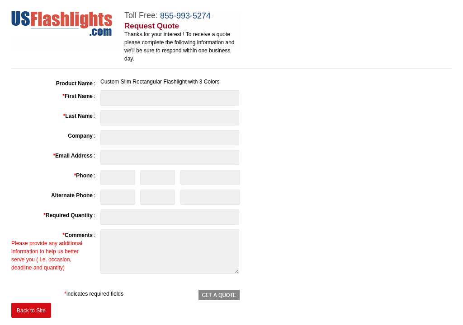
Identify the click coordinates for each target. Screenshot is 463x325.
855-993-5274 (185, 15)
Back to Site (31, 310)
